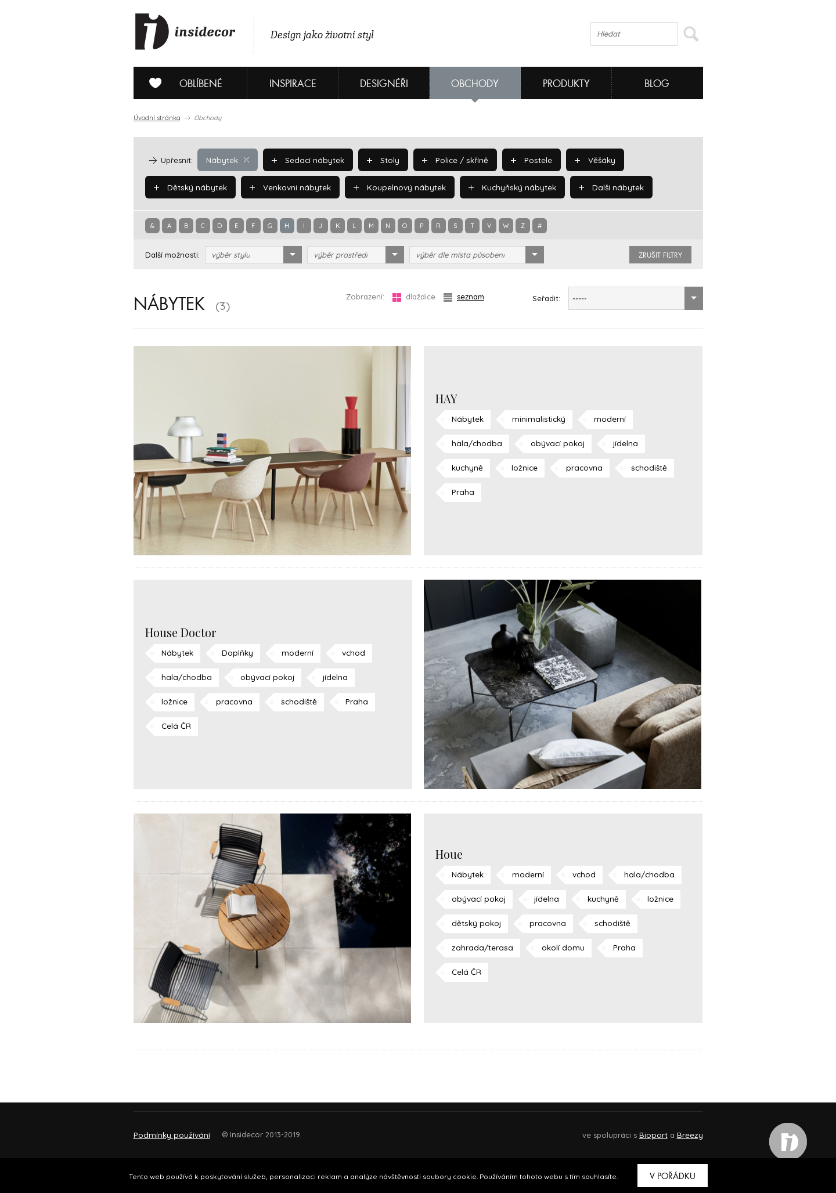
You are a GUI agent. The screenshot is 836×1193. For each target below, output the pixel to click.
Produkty (566, 84)
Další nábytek (601, 186)
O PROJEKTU (167, 1129)
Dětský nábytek (189, 186)
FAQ (683, 1129)
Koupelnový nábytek (395, 186)
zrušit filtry (660, 255)
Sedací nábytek (306, 159)
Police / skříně (451, 159)
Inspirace (292, 84)
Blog (656, 84)
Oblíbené (181, 83)
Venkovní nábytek (287, 186)
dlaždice (413, 297)
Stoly (379, 159)
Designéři (384, 84)
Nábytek (227, 159)
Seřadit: (546, 298)
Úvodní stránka (157, 118)
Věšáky (588, 159)
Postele (526, 159)
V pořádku (673, 1176)
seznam (464, 297)
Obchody (475, 84)
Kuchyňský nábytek (505, 186)
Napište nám (240, 1129)
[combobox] (253, 254)
